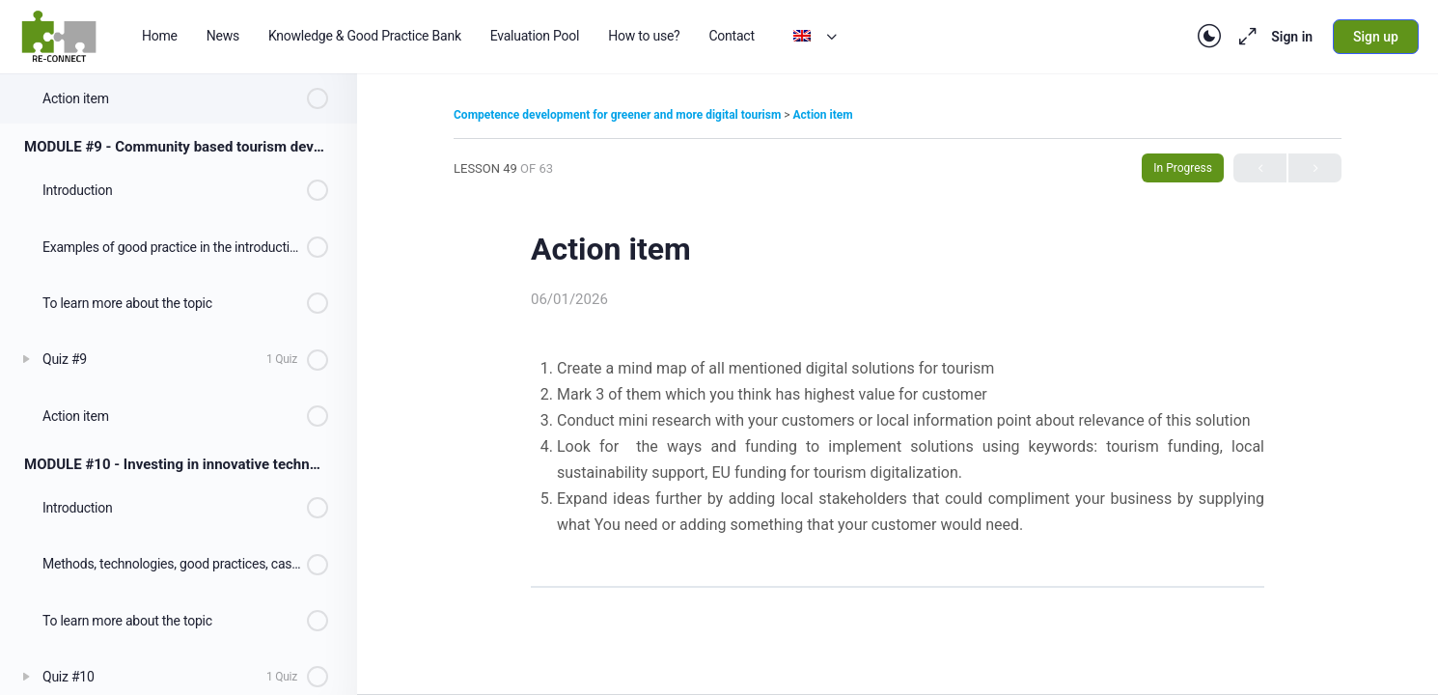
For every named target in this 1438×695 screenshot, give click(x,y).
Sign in (1292, 36)
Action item (823, 115)
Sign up (1375, 36)
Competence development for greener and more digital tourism (619, 115)
